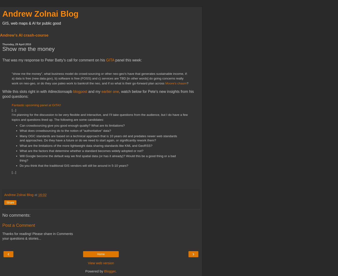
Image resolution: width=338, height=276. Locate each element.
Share (10, 202)
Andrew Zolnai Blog (40, 13)
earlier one (110, 92)
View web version (101, 263)
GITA (110, 60)
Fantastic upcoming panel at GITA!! (36, 105)
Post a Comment (18, 225)
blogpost (80, 92)
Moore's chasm (176, 83)
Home (101, 254)
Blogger (110, 271)
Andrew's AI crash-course (24, 35)
